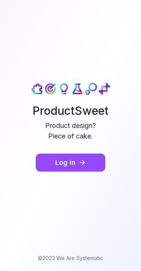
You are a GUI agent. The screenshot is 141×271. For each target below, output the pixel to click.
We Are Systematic (79, 258)
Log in (70, 162)
